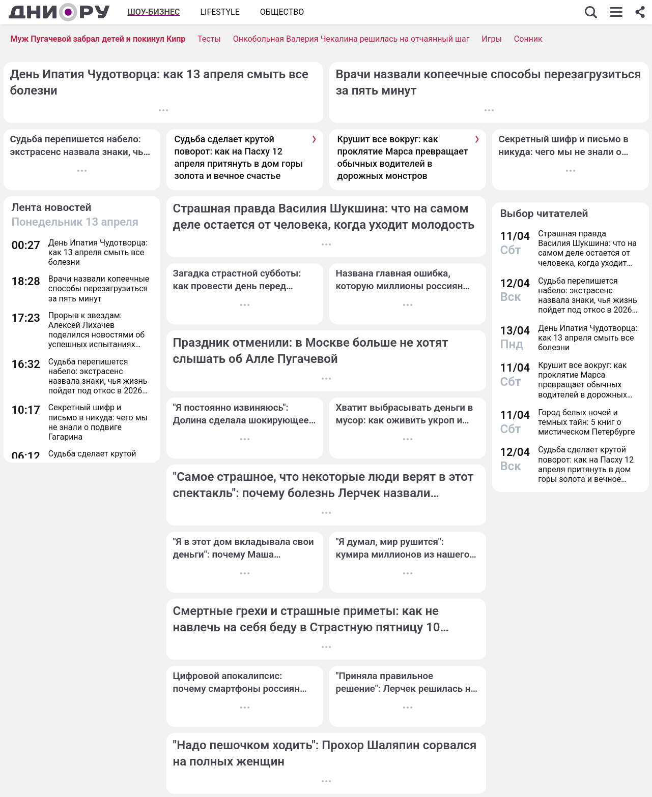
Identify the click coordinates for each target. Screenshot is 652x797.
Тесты (209, 39)
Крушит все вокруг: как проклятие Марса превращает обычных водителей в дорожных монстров (402, 157)
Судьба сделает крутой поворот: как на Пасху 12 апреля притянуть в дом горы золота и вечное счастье (239, 157)
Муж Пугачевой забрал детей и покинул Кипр (98, 39)
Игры (491, 39)
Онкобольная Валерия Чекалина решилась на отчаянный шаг (351, 39)
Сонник (528, 39)
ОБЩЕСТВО (282, 12)
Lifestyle (219, 12)
